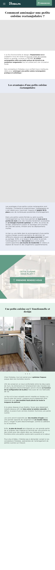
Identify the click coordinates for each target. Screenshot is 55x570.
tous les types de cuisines (36, 56)
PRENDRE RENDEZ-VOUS (27, 280)
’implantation (41, 208)
